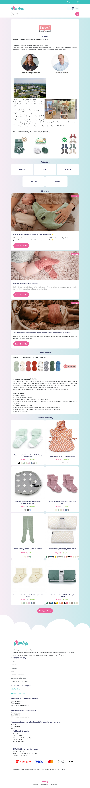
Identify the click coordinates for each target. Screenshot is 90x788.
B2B (12, 671)
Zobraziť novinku (21, 246)
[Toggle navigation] (77, 8)
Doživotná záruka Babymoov (19, 681)
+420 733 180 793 (18, 693)
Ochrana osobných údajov (18, 678)
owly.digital (54, 785)
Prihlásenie (62, 2)
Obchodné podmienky (17, 675)
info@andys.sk (16, 689)
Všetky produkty (45, 611)
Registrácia (70, 2)
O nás (13, 661)
